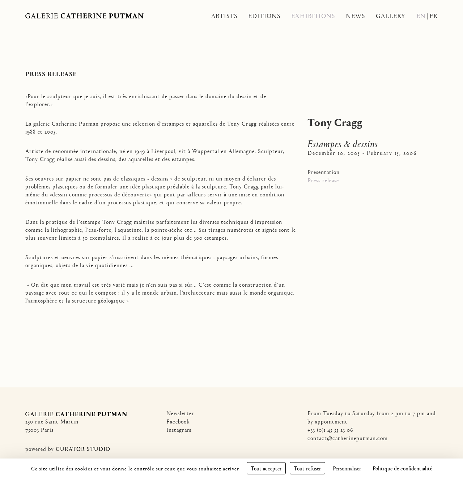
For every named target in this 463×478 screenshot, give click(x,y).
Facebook (178, 421)
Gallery (390, 15)
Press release (323, 180)
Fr (433, 15)
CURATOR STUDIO (83, 448)
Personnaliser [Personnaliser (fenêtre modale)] (347, 468)
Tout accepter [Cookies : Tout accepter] (266, 468)
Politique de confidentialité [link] (402, 468)
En (421, 15)
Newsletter (180, 413)
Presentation (323, 172)
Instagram (179, 429)
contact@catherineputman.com (347, 438)
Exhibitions (313, 15)
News (355, 15)
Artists (224, 15)
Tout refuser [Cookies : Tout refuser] (307, 468)
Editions (264, 15)
